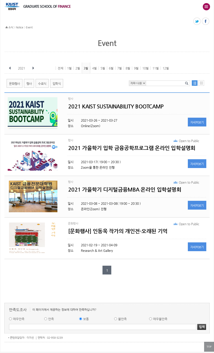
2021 (22, 68)
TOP (209, 346)
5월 (103, 68)
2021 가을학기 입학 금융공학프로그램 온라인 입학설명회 (132, 148)
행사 (29, 83)
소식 (10, 27)
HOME (6, 27)
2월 (77, 68)
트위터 (197, 21)
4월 (94, 68)
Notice (19, 27)
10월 (145, 68)
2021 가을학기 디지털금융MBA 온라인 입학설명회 (124, 190)
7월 (119, 68)
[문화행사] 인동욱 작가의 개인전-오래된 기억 (117, 231)
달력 (201, 83)
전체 (60, 68)
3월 (86, 68)
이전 (9, 68)
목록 (195, 83)
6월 (111, 68)
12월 (166, 68)
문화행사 (14, 83)
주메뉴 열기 (206, 6)
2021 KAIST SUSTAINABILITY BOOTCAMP (116, 106)
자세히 (197, 122)
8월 (128, 68)
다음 (33, 68)
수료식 (42, 83)
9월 (136, 68)
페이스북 (206, 21)
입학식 (57, 83)
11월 (155, 68)
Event (29, 27)
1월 (69, 68)
